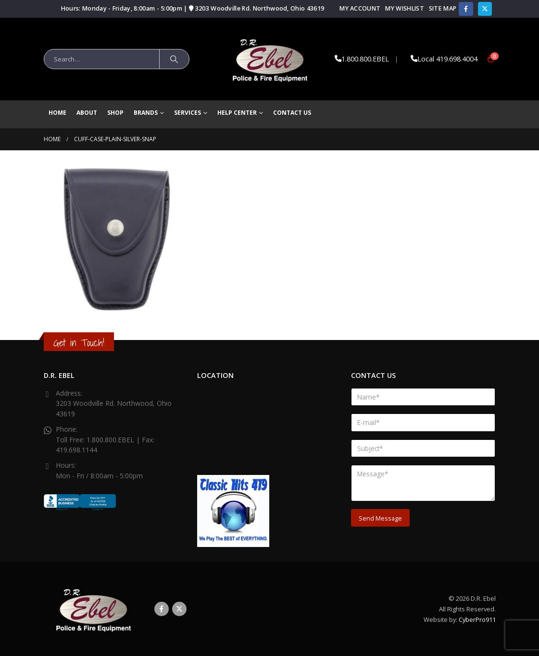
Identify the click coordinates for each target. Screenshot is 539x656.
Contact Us (292, 113)
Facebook (161, 609)
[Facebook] (466, 9)
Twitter (179, 609)
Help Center (237, 113)
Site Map (443, 8)
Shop (115, 113)
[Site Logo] (269, 59)
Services (187, 113)
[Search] (174, 59)
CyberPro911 (477, 619)
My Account (359, 8)
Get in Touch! (78, 343)
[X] (485, 9)
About (86, 113)
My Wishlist (404, 8)
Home (57, 113)
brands (146, 113)
